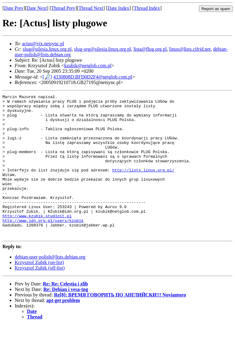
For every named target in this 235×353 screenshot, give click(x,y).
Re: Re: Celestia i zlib (65, 312)
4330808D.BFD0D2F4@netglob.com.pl (92, 76)
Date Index (118, 8)
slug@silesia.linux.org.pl (47, 49)
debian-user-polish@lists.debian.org (50, 285)
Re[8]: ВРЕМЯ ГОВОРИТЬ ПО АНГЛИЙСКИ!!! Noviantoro (120, 323)
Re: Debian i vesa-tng (65, 317)
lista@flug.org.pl (150, 49)
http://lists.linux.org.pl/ (143, 185)
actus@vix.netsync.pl (43, 43)
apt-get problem (63, 328)
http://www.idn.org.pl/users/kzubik (43, 246)
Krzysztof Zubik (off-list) (40, 296)
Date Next (37, 8)
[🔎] (47, 76)
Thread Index (147, 8)
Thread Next (91, 8)
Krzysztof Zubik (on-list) (39, 290)
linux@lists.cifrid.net (190, 49)
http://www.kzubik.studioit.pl (37, 240)
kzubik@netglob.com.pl (87, 65)
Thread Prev (63, 8)
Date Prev (14, 8)
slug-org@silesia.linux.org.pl (102, 49)
